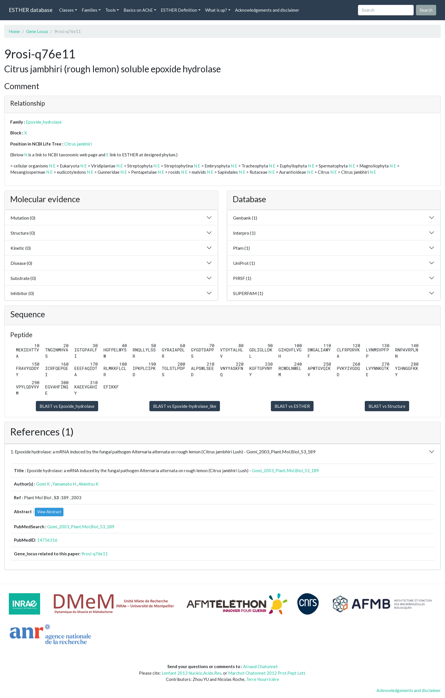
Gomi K (43, 483)
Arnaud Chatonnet (260, 666)
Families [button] (89, 10)
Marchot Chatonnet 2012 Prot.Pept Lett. (267, 673)
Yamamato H (64, 483)
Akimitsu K (88, 483)
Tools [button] (110, 10)
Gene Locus (37, 31)
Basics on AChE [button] (138, 10)
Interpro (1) (244, 233)
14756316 (47, 540)
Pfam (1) (241, 248)
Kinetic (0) (21, 248)
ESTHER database (30, 10)
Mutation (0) (23, 217)
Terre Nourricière (262, 679)
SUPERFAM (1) (248, 293)
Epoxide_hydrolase (44, 121)
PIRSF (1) (242, 278)
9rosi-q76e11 (94, 553)
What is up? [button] (216, 10)
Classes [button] (66, 10)
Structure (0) (23, 233)
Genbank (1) (245, 217)
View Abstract (49, 511)
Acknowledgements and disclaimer (267, 10)
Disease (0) (21, 263)
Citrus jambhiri (78, 143)
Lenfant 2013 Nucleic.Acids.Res (191, 673)
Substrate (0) (23, 278)
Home (14, 31)
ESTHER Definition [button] (179, 10)
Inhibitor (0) (22, 293)
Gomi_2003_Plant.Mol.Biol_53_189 (285, 470)
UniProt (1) (244, 263)
